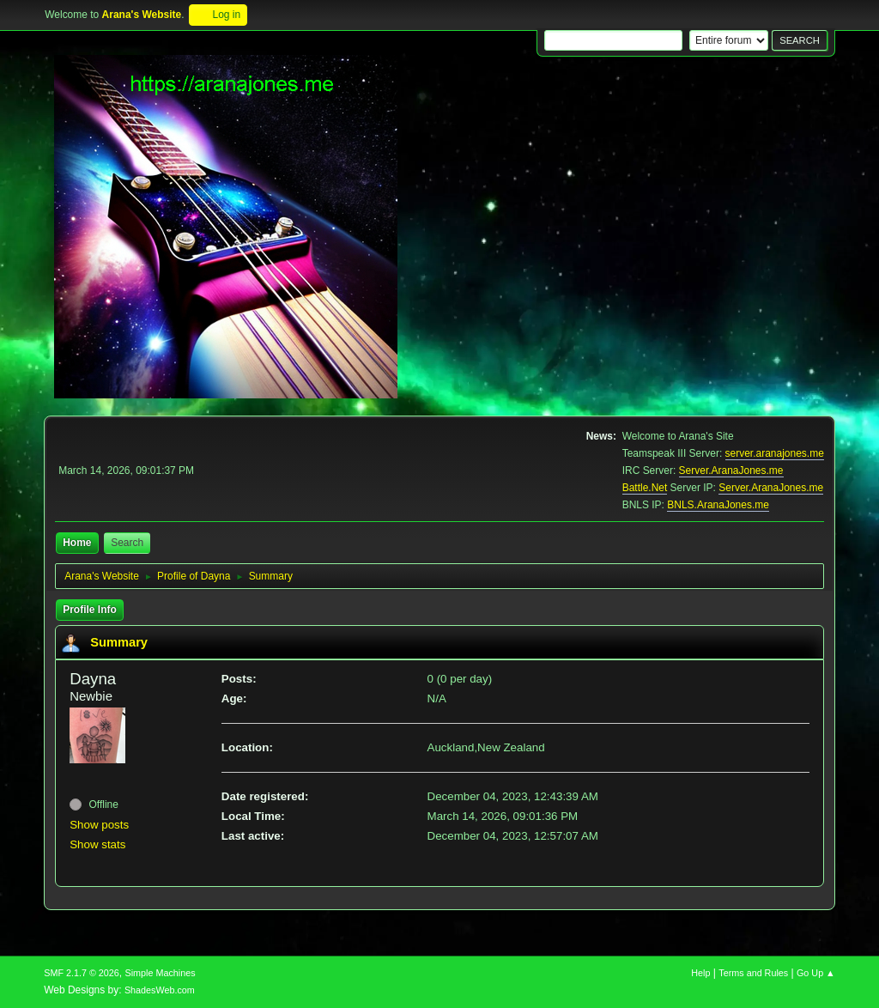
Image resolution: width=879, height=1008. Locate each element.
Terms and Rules (753, 973)
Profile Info (90, 610)
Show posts (99, 824)
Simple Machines (160, 973)
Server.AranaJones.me (731, 471)
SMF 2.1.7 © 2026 (81, 973)
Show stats (97, 844)
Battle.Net (645, 488)
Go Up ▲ (816, 973)
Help (700, 973)
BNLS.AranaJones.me (718, 505)
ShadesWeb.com (159, 990)
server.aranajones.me (774, 453)
